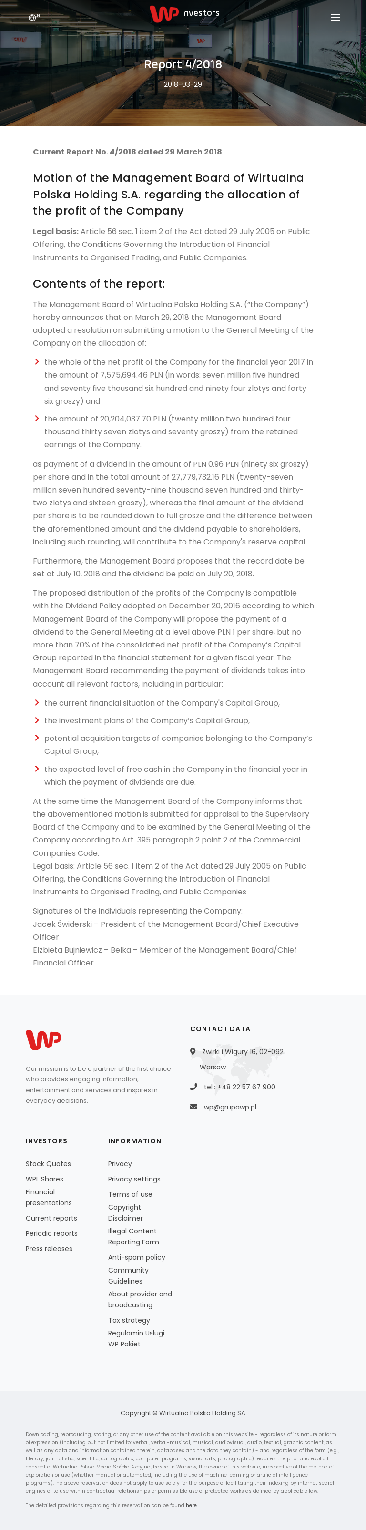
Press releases (49, 1248)
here (191, 1505)
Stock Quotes (48, 1164)
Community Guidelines (128, 1275)
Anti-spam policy (136, 1257)
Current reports (51, 1218)
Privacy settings (134, 1179)
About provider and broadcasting (140, 1299)
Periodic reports (52, 1233)
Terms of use (130, 1194)
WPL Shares (44, 1179)
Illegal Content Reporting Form (133, 1236)
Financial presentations (49, 1197)
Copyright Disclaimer (125, 1212)
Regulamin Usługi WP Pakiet (136, 1338)
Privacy (120, 1164)
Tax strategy (129, 1320)
